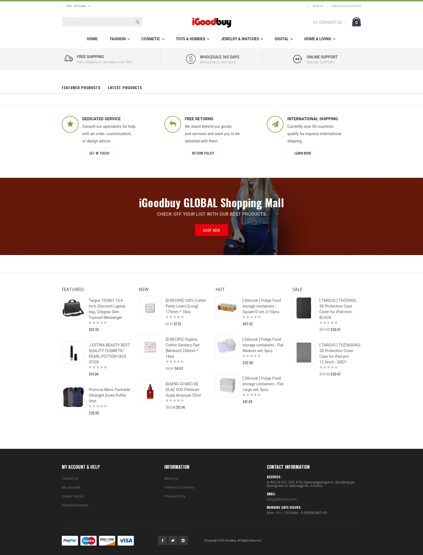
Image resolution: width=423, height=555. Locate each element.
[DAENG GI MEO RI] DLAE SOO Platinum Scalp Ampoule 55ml (183, 389)
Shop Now (211, 230)
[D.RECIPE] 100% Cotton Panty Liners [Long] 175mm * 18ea (186, 306)
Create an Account (346, 6)
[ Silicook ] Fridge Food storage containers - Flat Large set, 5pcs (263, 384)
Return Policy (203, 153)
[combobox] (102, 22)
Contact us (70, 478)
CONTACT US (330, 22)
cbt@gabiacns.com (282, 499)
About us (171, 478)
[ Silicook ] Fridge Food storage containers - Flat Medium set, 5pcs (263, 345)
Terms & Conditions (179, 487)
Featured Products (81, 87)
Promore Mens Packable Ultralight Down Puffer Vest (109, 395)
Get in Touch (100, 153)
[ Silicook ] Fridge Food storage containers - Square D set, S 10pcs (262, 306)
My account (71, 487)
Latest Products (125, 87)
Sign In (318, 6)
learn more (303, 153)
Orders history (73, 496)
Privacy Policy (175, 496)
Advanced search (75, 505)
